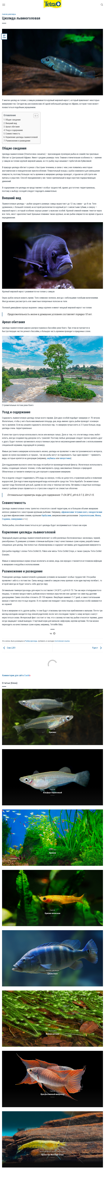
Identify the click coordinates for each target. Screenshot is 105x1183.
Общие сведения (13, 119)
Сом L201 (9, 647)
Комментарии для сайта (16, 675)
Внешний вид (11, 123)
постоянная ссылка (62, 641)
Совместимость (12, 133)
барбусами (46, 515)
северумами (16, 519)
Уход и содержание (14, 130)
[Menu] (3, 4)
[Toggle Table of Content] (34, 115)
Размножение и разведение (17, 140)
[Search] (102, 4)
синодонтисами (95, 512)
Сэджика (6, 519)
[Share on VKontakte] (51, 633)
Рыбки (5, 14)
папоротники (65, 458)
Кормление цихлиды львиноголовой (21, 137)
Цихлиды (12, 14)
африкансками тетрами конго (74, 512)
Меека (98, 515)
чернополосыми (87, 515)
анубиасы (51, 458)
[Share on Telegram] (54, 633)
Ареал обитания (12, 126)
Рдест (97, 647)
